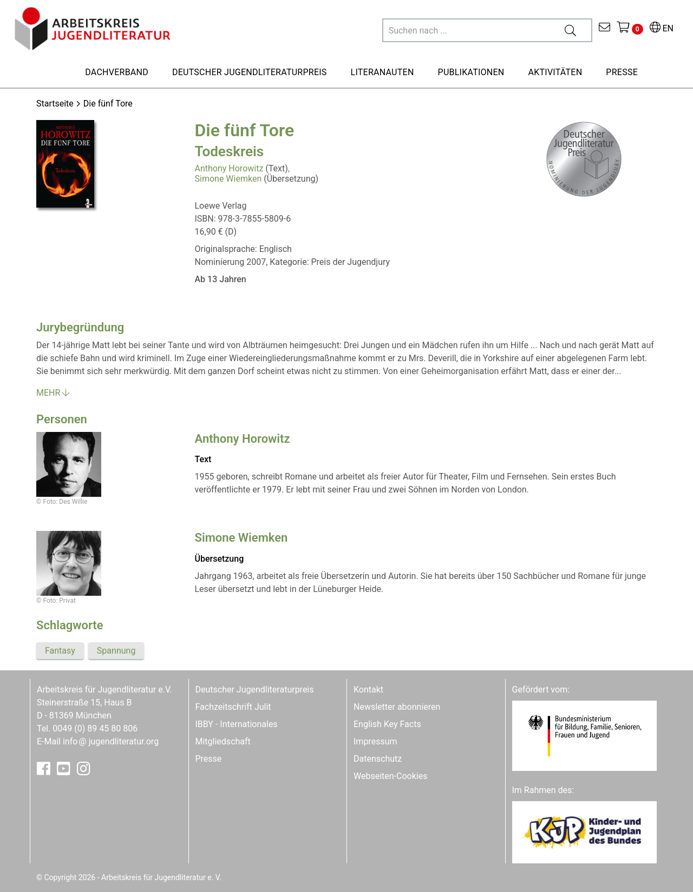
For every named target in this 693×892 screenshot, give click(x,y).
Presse (208, 759)
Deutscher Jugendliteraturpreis (254, 689)
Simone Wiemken (228, 179)
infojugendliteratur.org (111, 741)
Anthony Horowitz (229, 168)
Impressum (375, 741)
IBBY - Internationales (236, 724)
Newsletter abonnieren (397, 707)
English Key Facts (387, 724)
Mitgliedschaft (223, 741)
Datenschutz (378, 759)
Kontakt (368, 689)
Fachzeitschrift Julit (233, 707)
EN (662, 28)
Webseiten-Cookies (390, 776)
